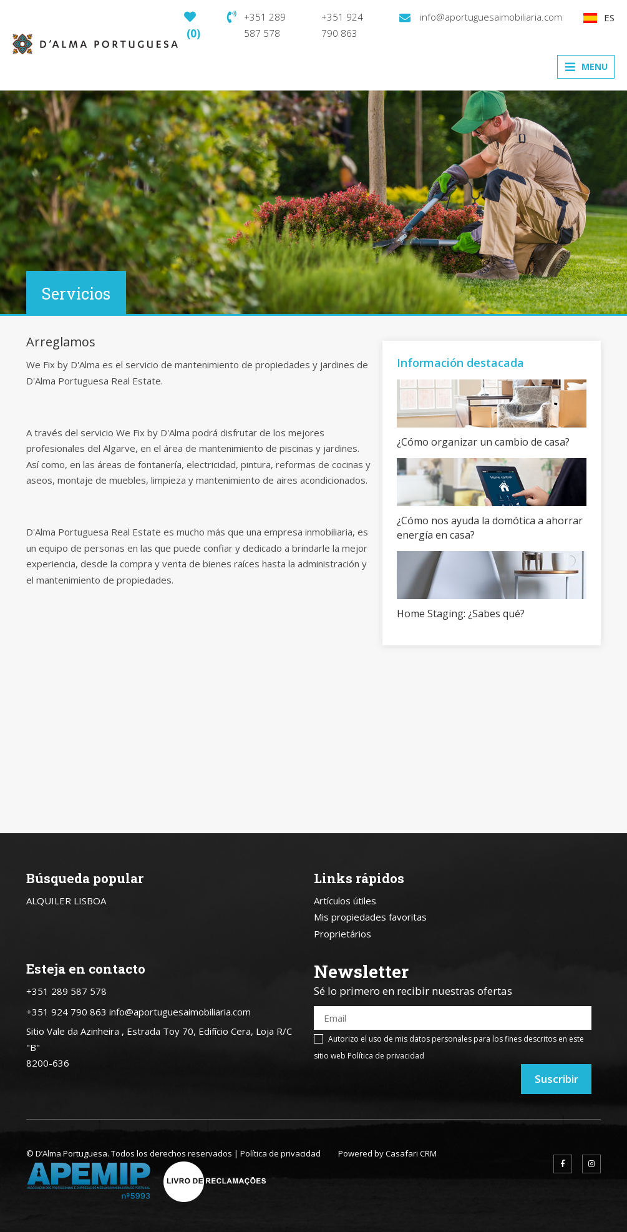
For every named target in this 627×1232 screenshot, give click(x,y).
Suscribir (556, 1079)
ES (599, 17)
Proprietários (342, 933)
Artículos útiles (345, 900)
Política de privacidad (386, 1055)
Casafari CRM (411, 1153)
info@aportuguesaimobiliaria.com (480, 17)
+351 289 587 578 (256, 25)
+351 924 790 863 (342, 25)
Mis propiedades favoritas (370, 917)
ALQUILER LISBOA (66, 900)
